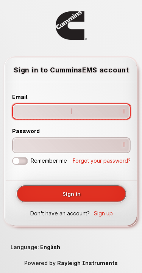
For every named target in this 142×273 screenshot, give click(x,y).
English (50, 247)
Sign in (71, 194)
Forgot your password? (102, 160)
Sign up (103, 213)
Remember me (39, 161)
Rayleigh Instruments (87, 263)
